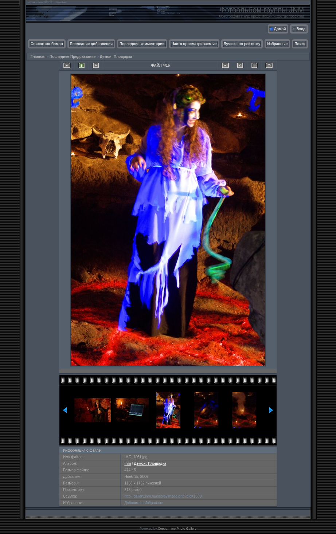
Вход (300, 29)
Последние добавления (91, 44)
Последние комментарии (142, 44)
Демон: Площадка (116, 57)
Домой (280, 29)
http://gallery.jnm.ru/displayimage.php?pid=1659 (163, 496)
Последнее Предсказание (72, 57)
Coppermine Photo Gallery (177, 528)
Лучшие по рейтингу (242, 44)
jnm (127, 464)
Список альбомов (47, 44)
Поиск (299, 44)
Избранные (277, 44)
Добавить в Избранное (143, 503)
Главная (38, 57)
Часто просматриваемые (194, 44)
